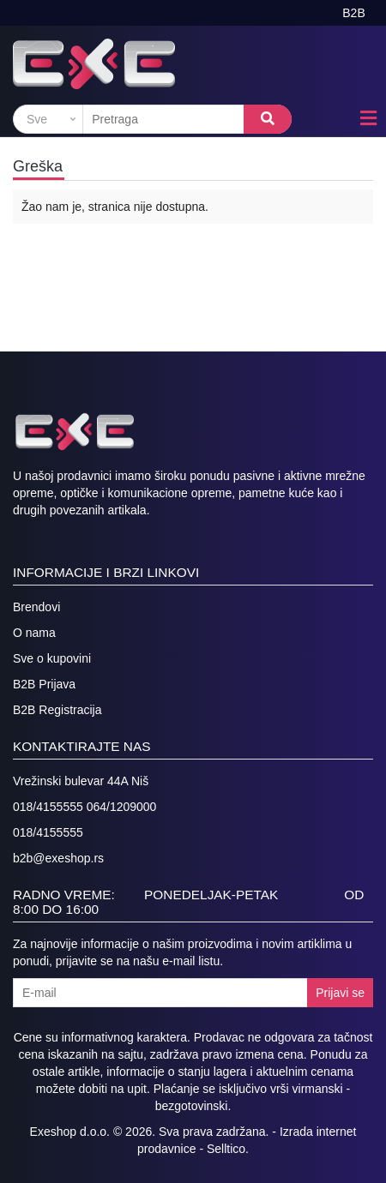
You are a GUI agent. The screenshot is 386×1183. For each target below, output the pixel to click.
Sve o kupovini (52, 658)
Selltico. (228, 1149)
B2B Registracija (57, 710)
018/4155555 (48, 832)
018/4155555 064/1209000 (84, 807)
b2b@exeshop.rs (58, 858)
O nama (34, 633)
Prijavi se (340, 993)
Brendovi (36, 607)
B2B (353, 13)
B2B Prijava (44, 684)
